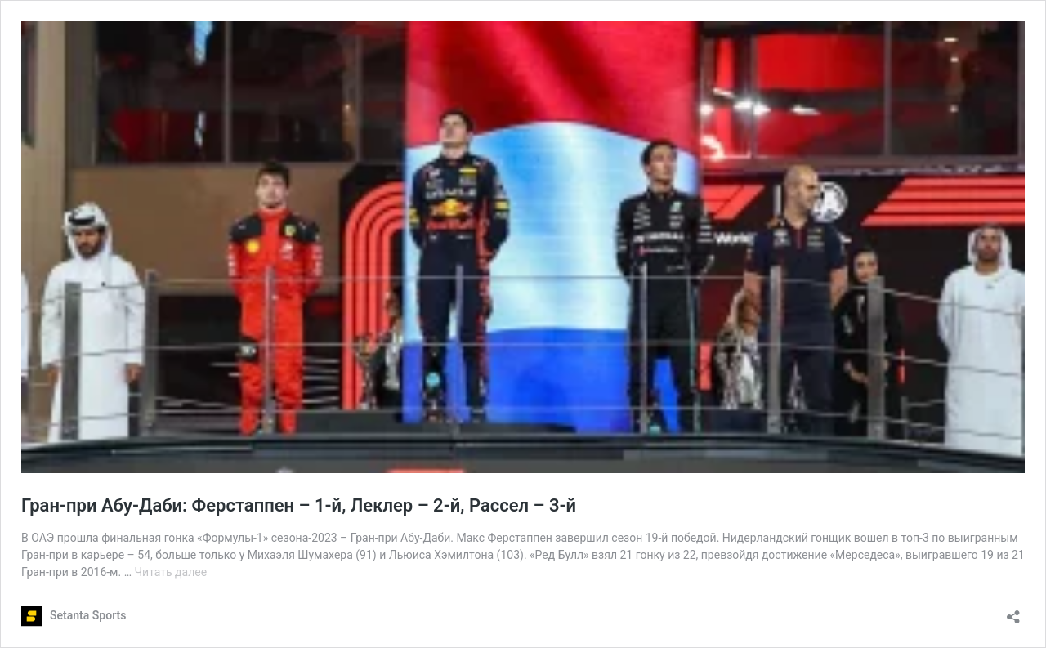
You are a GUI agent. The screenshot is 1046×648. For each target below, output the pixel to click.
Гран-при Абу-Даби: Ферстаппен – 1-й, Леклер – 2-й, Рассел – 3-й (298, 505)
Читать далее (171, 572)
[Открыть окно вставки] (1013, 611)
